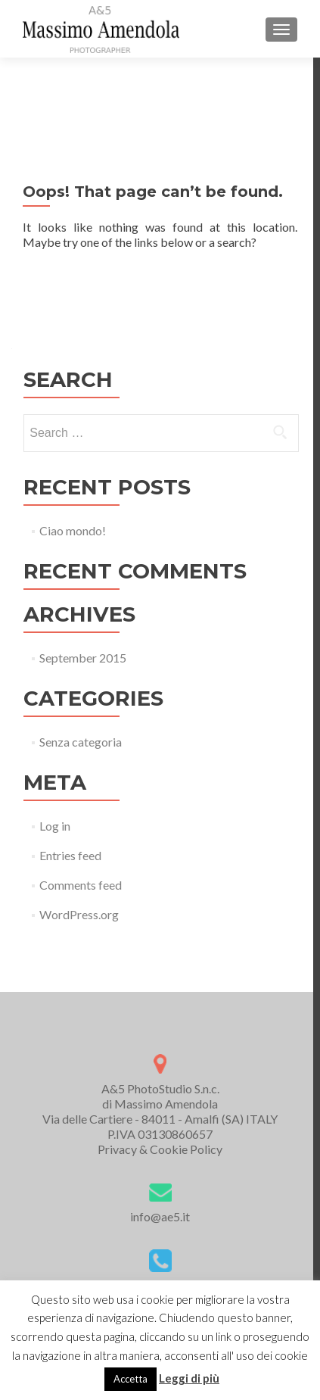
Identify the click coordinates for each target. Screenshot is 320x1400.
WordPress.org (79, 914)
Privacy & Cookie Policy (160, 1149)
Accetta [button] (130, 1379)
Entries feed (70, 855)
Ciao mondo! (72, 530)
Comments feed (80, 885)
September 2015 (82, 657)
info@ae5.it (160, 1216)
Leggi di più (189, 1378)
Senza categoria (80, 741)
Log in (54, 825)
